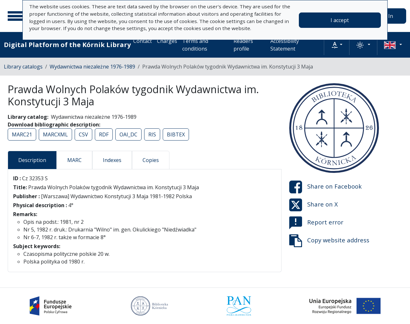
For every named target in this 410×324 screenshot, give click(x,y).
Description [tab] (32, 160)
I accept (340, 20)
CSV (83, 134)
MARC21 (22, 134)
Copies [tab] (151, 160)
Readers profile (243, 44)
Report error (316, 222)
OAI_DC (128, 134)
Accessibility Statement (284, 44)
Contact (142, 41)
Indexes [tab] (112, 160)
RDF (104, 134)
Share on (325, 187)
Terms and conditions (195, 44)
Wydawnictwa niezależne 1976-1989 (92, 66)
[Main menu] (16, 16)
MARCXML (55, 134)
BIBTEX (176, 134)
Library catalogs (23, 66)
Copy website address (329, 240)
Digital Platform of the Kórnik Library (67, 44)
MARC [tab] (74, 160)
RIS (152, 134)
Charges (167, 41)
